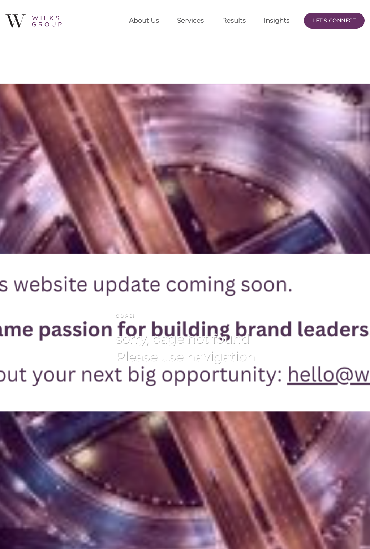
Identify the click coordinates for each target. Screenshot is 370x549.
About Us (144, 21)
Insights (276, 21)
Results (234, 21)
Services (190, 21)
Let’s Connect (334, 20)
